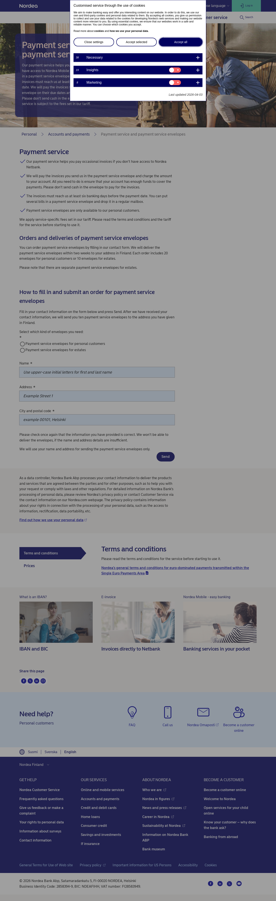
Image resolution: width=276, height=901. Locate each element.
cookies (99, 31)
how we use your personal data (129, 31)
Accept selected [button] (136, 42)
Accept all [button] (180, 42)
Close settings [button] (93, 42)
